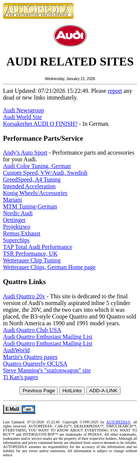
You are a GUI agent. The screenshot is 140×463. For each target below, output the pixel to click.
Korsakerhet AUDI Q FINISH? (40, 124)
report (115, 91)
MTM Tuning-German (30, 206)
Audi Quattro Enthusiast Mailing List (47, 336)
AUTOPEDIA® (118, 422)
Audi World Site (22, 117)
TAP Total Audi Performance (37, 247)
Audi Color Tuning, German (37, 166)
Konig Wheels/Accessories (35, 193)
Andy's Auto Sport (25, 152)
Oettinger (14, 220)
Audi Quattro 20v (24, 296)
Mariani (12, 200)
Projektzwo (16, 226)
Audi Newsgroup (23, 110)
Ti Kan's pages (20, 377)
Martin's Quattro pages (30, 357)
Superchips (16, 240)
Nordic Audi (18, 213)
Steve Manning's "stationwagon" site (47, 370)
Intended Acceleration (29, 186)
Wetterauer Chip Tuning (31, 260)
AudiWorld (16, 350)
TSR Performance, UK (30, 253)
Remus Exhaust (21, 233)
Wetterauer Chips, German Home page (49, 267)
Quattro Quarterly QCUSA (35, 363)
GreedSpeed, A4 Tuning (31, 179)
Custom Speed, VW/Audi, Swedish (45, 173)
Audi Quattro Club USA (32, 330)
